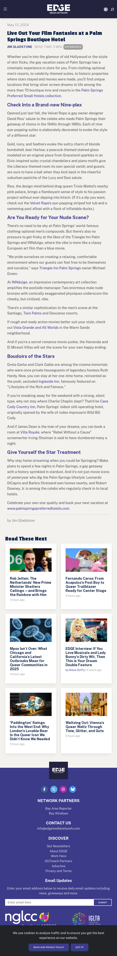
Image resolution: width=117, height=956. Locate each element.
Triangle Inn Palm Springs (60, 268)
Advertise (58, 866)
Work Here (58, 856)
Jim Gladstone (19, 47)
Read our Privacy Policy (48, 947)
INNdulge (19, 282)
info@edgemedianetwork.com (58, 828)
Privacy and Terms (58, 871)
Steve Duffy (77, 670)
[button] (106, 10)
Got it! (79, 947)
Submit (102, 902)
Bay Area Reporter (58, 808)
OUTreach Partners (58, 861)
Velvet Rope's (41, 203)
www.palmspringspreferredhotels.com (38, 508)
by (67, 670)
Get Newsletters (58, 846)
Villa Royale (29, 432)
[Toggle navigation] (5, 9)
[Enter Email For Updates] (49, 902)
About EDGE (58, 851)
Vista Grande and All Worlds (36, 328)
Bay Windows (58, 813)
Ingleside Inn (48, 381)
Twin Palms (32, 313)
